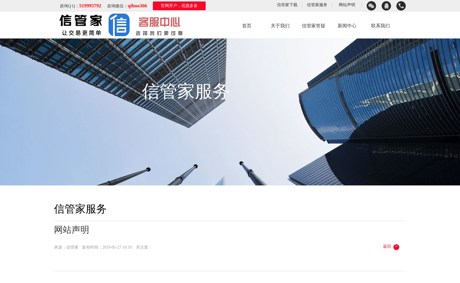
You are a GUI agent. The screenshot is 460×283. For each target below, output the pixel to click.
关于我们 (280, 25)
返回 (391, 246)
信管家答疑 (313, 25)
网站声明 (347, 5)
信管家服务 (317, 5)
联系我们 (380, 25)
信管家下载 (287, 5)
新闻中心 (347, 25)
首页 (246, 25)
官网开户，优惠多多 (179, 6)
